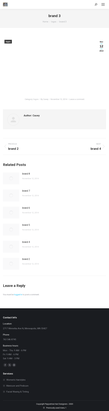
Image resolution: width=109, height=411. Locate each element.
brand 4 (26, 242)
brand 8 (26, 173)
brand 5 (26, 225)
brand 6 (26, 207)
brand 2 (26, 259)
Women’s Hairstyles (16, 379)
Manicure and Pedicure (17, 385)
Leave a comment (76, 99)
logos (8, 42)
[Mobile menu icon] (103, 4)
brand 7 (26, 190)
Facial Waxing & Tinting (17, 391)
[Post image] (11, 178)
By (44, 99)
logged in (18, 294)
